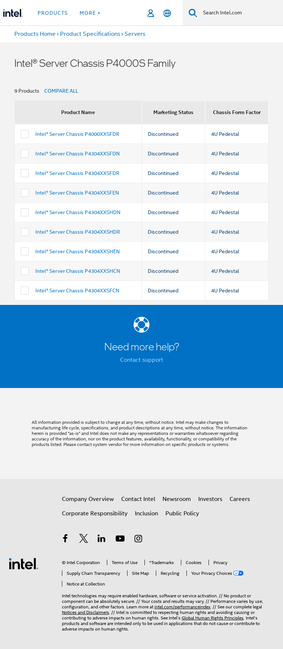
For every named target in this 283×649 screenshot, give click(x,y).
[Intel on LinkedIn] (101, 539)
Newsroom (177, 499)
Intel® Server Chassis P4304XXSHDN (77, 212)
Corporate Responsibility (94, 513)
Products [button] (53, 13)
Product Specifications (90, 34)
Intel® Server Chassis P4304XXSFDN (77, 153)
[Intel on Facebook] (65, 539)
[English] (167, 13)
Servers (135, 34)
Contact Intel (138, 499)
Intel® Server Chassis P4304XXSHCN (77, 271)
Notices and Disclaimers (85, 612)
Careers (240, 499)
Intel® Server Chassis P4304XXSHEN (77, 251)
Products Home (35, 34)
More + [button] (90, 13)
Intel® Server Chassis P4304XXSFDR (77, 173)
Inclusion (146, 513)
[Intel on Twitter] (83, 539)
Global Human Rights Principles (213, 618)
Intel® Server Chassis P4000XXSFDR (77, 134)
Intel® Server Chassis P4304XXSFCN (77, 290)
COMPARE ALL (61, 90)
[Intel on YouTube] (120, 539)
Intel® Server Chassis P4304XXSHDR (77, 232)
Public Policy (182, 513)
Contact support (141, 360)
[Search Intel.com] (240, 13)
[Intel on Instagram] (138, 539)
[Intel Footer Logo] (23, 563)
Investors (210, 499)
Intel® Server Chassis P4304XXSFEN (77, 192)
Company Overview (88, 499)
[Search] (193, 12)
